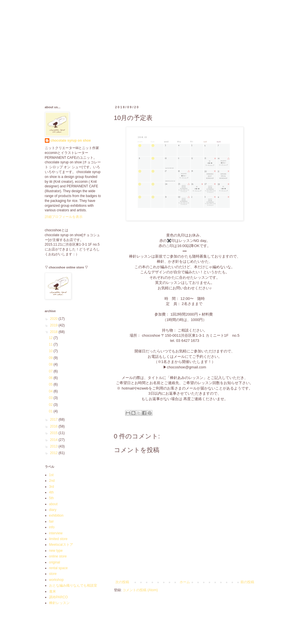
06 (51, 378)
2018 (54, 332)
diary (53, 510)
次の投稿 (122, 582)
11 (51, 344)
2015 (54, 433)
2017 (54, 420)
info (52, 527)
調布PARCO (58, 597)
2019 (54, 325)
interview (56, 533)
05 (51, 384)
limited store (58, 539)
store (53, 574)
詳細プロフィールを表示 (64, 217)
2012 (54, 453)
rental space (58, 568)
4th (51, 492)
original (54, 562)
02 (51, 405)
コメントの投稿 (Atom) (140, 590)
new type (56, 551)
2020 (54, 319)
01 (51, 411)
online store (58, 556)
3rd (51, 487)
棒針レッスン (59, 603)
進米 (52, 591)
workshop (56, 580)
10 (51, 351)
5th (51, 498)
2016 (54, 426)
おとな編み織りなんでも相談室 (73, 585)
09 (51, 358)
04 (51, 391)
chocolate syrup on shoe (71, 141)
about (53, 504)
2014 (54, 440)
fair (51, 521)
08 (51, 364)
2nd (52, 481)
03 (51, 398)
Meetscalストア (61, 545)
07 (51, 371)
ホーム (185, 582)
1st (51, 475)
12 (51, 338)
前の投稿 (247, 582)
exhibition (56, 515)
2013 (54, 446)
